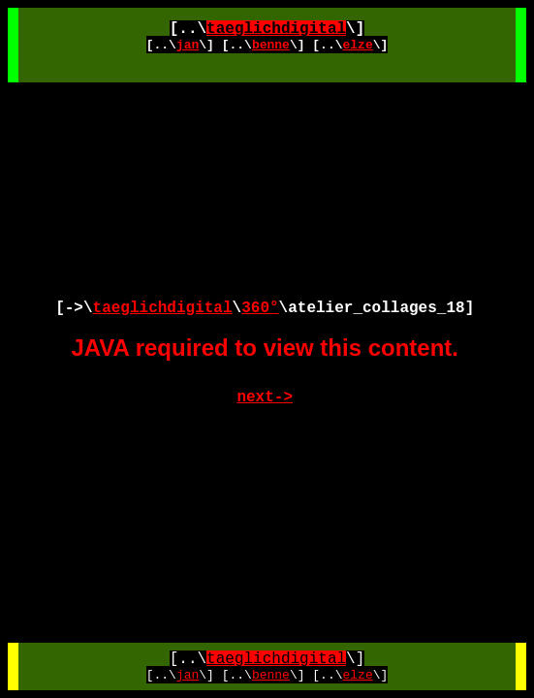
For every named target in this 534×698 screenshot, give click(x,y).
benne (271, 45)
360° (259, 308)
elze (358, 45)
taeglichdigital (276, 29)
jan (187, 45)
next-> (264, 397)
